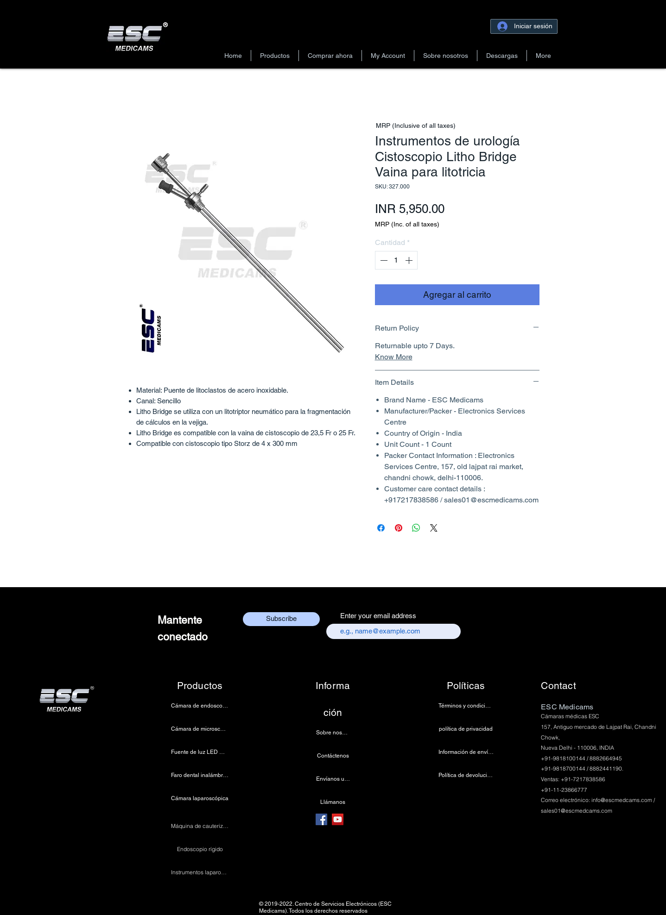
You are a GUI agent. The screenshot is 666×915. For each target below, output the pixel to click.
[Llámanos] (333, 802)
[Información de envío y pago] (466, 752)
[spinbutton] (396, 260)
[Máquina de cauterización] (200, 826)
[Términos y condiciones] (466, 705)
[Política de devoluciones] (466, 775)
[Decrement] (382, 260)
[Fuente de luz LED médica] (200, 752)
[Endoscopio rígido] (200, 849)
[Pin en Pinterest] (398, 527)
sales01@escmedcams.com (576, 810)
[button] (274, 55)
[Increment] (409, 260)
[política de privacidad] (466, 728)
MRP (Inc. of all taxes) (407, 224)
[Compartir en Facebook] (381, 527)
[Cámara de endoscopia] (200, 705)
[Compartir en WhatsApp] (416, 527)
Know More (393, 356)
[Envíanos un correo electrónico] (333, 778)
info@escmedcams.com (621, 799)
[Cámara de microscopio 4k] (200, 728)
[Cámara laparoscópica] (200, 798)
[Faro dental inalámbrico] (200, 775)
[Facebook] (321, 819)
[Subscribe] (281, 619)
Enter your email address (378, 615)
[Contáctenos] (333, 755)
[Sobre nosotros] (333, 732)
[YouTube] (337, 819)
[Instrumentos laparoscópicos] (200, 872)
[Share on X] (433, 527)
